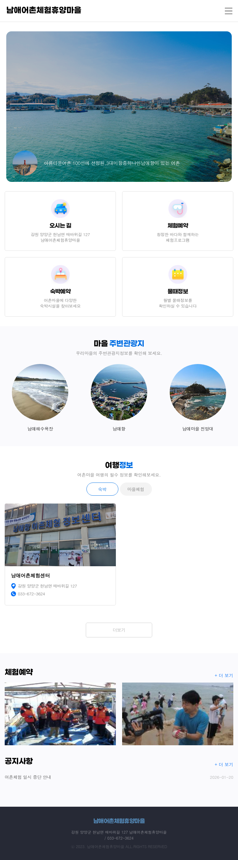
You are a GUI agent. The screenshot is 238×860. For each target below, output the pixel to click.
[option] (119, 106)
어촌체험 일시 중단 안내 (119, 777)
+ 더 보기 (224, 675)
